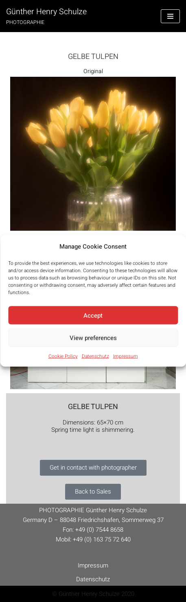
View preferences (93, 337)
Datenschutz (95, 356)
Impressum (125, 356)
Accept (93, 315)
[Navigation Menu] (170, 16)
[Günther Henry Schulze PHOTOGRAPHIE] (46, 16)
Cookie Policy (63, 356)
